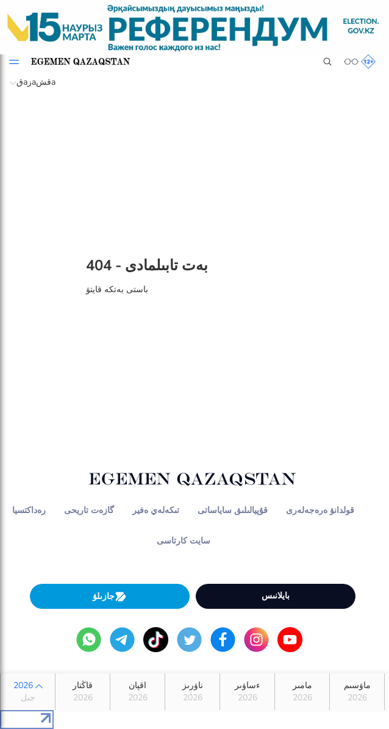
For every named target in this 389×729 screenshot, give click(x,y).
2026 (28, 692)
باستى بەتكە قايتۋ (117, 289)
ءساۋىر (247, 692)
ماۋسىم (357, 692)
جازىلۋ (110, 596)
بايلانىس (276, 596)
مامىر (302, 692)
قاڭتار (83, 692)
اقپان (137, 692)
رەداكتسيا (29, 510)
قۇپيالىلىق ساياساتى (233, 510)
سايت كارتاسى (183, 541)
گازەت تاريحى (89, 510)
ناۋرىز (192, 692)
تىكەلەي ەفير (155, 510)
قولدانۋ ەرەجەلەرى (320, 510)
